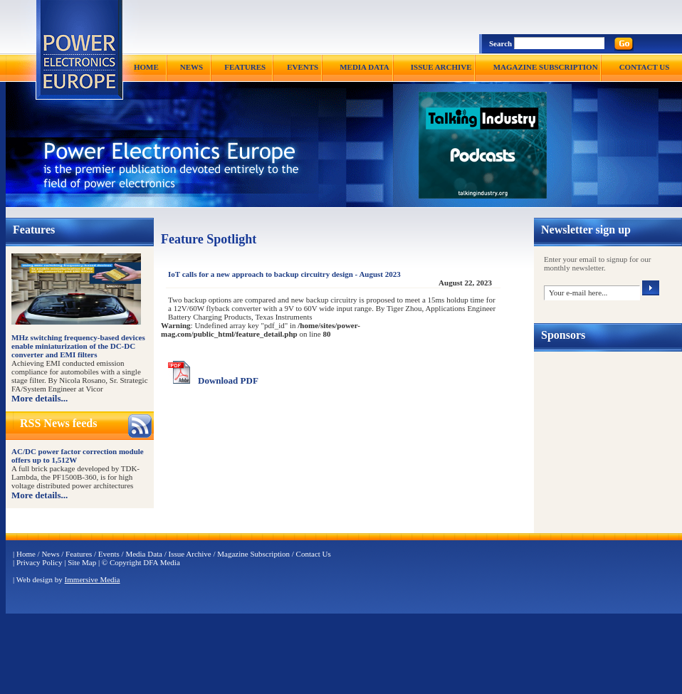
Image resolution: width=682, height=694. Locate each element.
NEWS (191, 67)
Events (109, 554)
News (50, 554)
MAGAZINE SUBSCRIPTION (545, 67)
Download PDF (228, 380)
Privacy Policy (39, 562)
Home (26, 554)
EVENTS (302, 67)
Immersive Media (92, 579)
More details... (39, 398)
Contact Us (313, 554)
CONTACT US (644, 67)
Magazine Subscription (253, 554)
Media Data (143, 554)
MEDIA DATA (364, 67)
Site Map (82, 562)
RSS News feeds (58, 423)
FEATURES (245, 67)
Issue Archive (190, 554)
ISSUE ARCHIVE (441, 67)
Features (78, 554)
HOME (146, 67)
